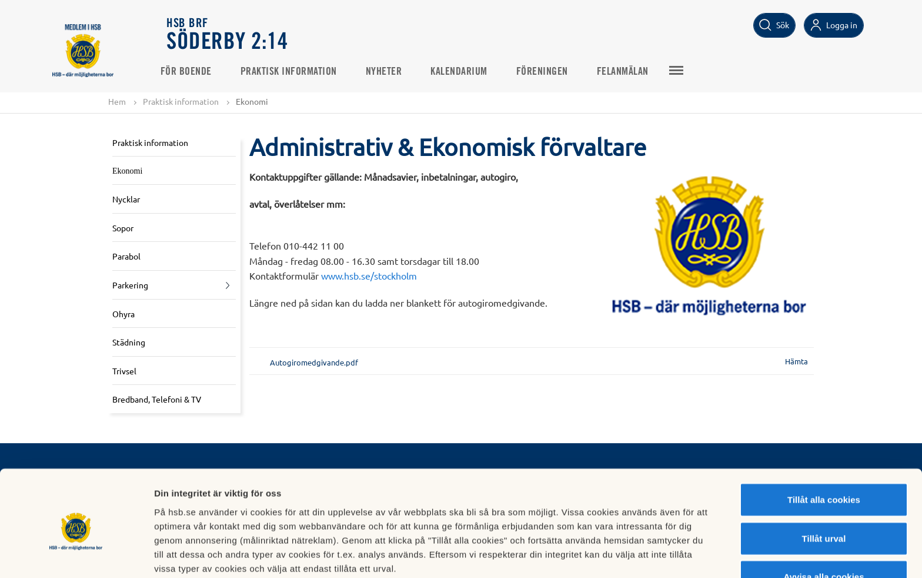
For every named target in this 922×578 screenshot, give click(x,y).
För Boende (192, 71)
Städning (128, 342)
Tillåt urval (824, 487)
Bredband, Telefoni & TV (156, 399)
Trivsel (124, 371)
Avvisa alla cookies (823, 525)
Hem (117, 101)
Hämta (796, 361)
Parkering (130, 285)
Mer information (625, 555)
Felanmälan (629, 71)
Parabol (126, 256)
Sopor (122, 227)
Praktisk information (295, 71)
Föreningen (548, 71)
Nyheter (390, 71)
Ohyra (123, 313)
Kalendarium (466, 71)
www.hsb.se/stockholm (369, 276)
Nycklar (126, 199)
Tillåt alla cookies (823, 448)
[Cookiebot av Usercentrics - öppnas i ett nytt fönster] (76, 555)
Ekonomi (127, 171)
